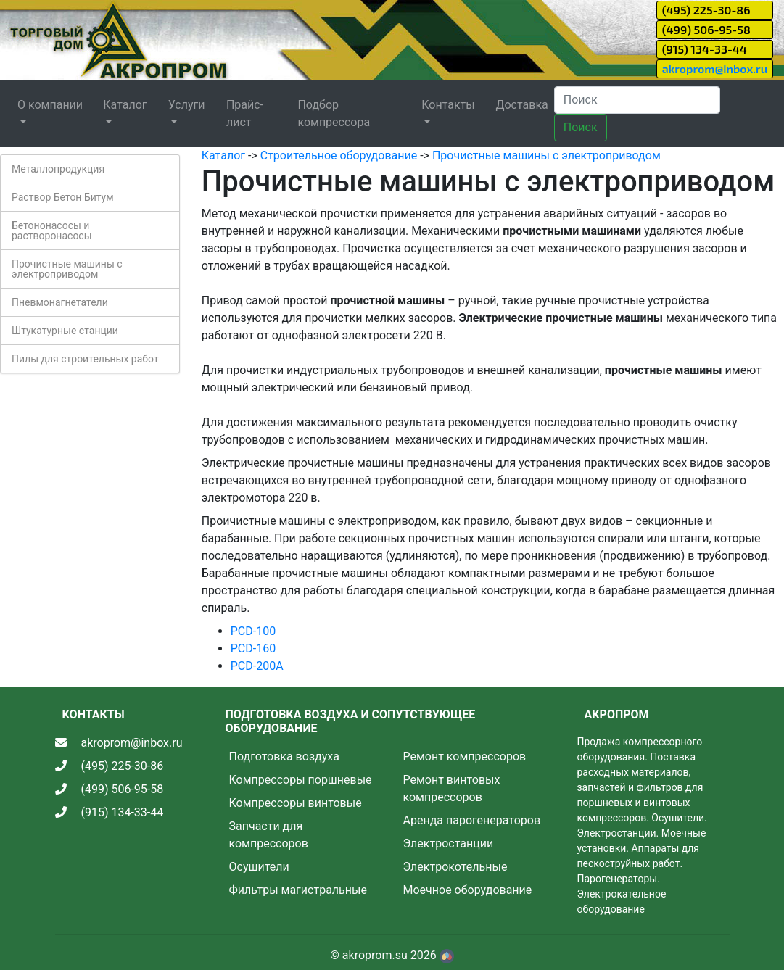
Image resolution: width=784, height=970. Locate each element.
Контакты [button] (447, 105)
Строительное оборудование (338, 155)
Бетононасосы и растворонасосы (52, 230)
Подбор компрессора (333, 113)
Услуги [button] (186, 105)
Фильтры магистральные (298, 890)
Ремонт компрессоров (465, 756)
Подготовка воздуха (284, 756)
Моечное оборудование (467, 890)
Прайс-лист (244, 113)
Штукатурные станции (65, 330)
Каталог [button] (125, 105)
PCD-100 (253, 631)
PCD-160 (253, 648)
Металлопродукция (58, 169)
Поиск (581, 127)
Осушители (259, 867)
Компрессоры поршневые (300, 780)
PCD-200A (257, 666)
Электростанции (448, 843)
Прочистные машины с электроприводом (67, 269)
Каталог (223, 155)
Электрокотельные (455, 867)
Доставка (521, 105)
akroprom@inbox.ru (714, 68)
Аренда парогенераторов (472, 820)
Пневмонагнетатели (60, 302)
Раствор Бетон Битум (63, 197)
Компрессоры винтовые (295, 803)
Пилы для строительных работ (85, 359)
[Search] (637, 100)
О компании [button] (50, 105)
